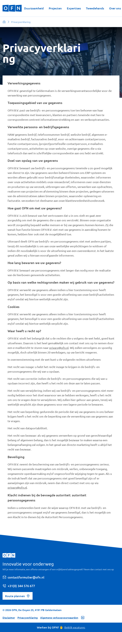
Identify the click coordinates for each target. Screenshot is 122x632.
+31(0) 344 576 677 (19, 586)
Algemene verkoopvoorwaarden (59, 617)
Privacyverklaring (27, 617)
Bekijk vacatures (74, 627)
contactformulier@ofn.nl (23, 577)
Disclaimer (9, 617)
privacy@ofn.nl (59, 347)
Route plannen (17, 596)
